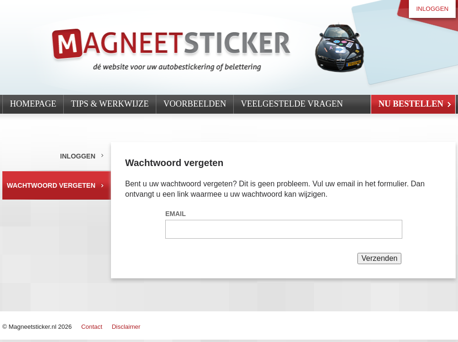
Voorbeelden (194, 103)
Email (175, 213)
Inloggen (432, 8)
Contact (91, 326)
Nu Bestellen (410, 103)
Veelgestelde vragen (292, 103)
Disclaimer (126, 326)
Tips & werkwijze (110, 103)
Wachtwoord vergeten (51, 185)
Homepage (33, 103)
